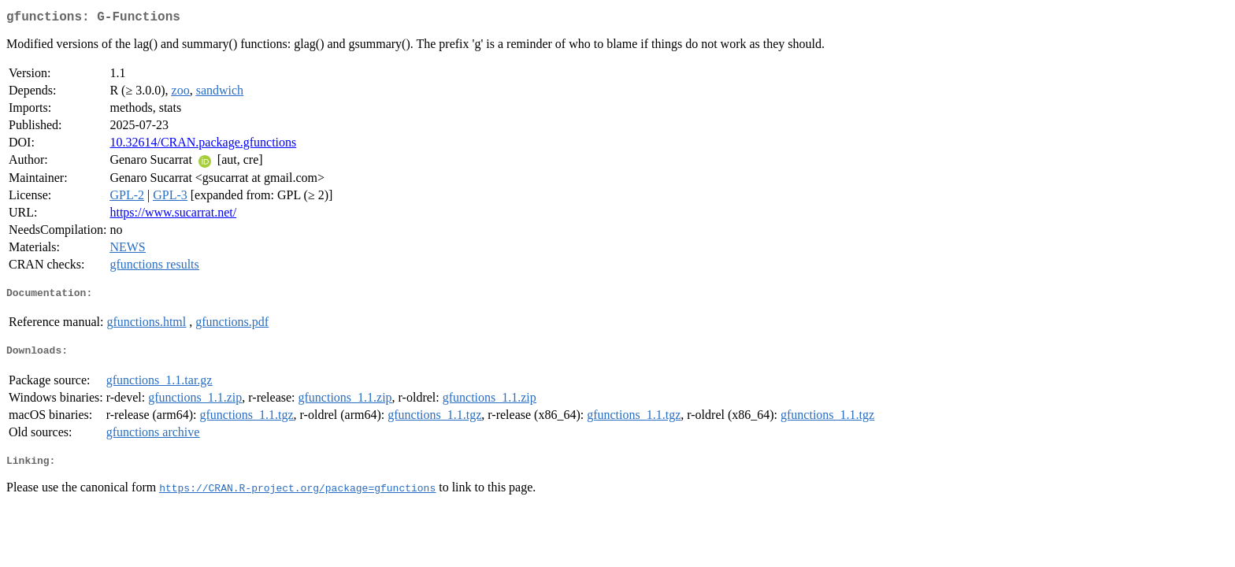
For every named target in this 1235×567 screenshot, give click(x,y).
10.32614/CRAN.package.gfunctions (202, 145)
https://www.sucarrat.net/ (172, 215)
